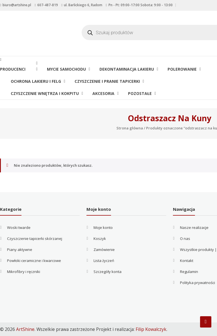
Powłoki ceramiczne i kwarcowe (34, 260)
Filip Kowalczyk (151, 329)
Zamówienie (104, 249)
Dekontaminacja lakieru (126, 69)
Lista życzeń (104, 260)
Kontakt (186, 260)
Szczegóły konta (107, 271)
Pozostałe (140, 93)
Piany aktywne (19, 249)
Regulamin (189, 271)
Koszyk (100, 238)
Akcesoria (103, 93)
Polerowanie (182, 69)
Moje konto (103, 227)
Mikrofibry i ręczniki (23, 271)
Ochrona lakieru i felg (36, 81)
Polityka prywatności (197, 282)
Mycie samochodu (66, 69)
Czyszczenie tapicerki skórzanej (34, 238)
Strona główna (129, 128)
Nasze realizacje (194, 227)
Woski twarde (19, 227)
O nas (185, 238)
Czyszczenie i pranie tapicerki (107, 81)
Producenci (16, 69)
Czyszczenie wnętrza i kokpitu (45, 93)
